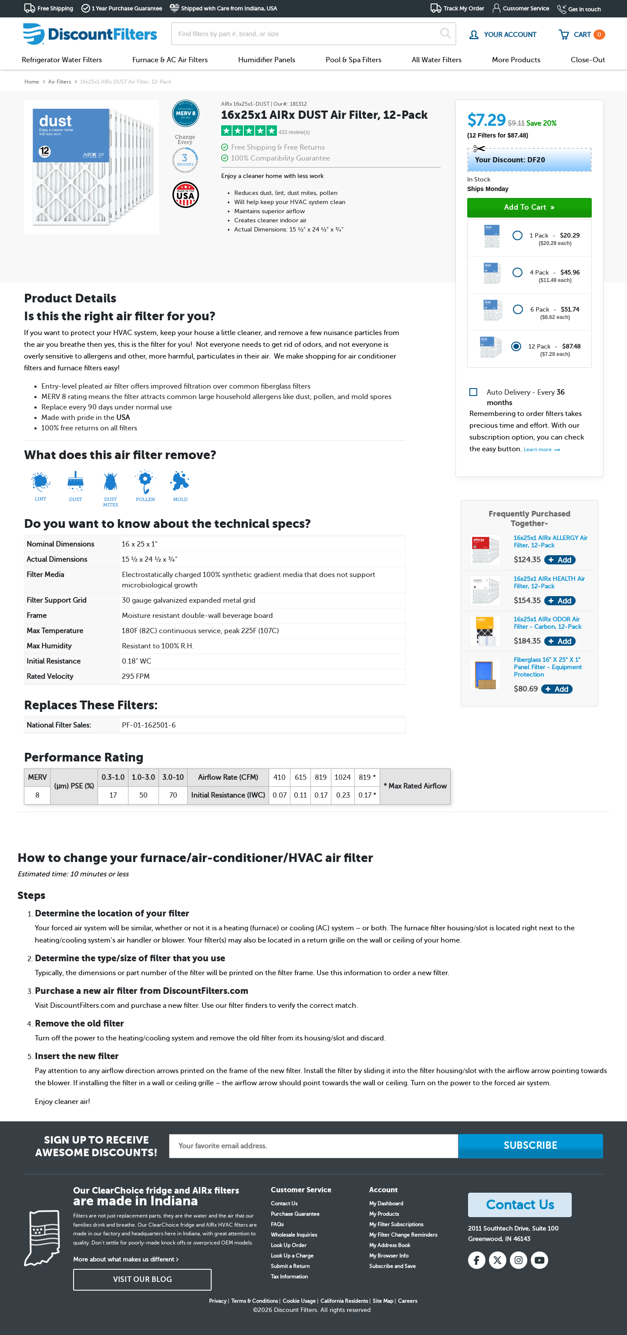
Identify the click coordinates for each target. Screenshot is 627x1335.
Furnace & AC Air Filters (170, 60)
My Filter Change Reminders (403, 1235)
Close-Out (588, 60)
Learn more (538, 449)
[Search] (445, 33)
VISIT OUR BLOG (142, 1280)
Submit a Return (290, 1266)
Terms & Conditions (254, 1301)
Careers (407, 1301)
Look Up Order (289, 1245)
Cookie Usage (299, 1301)
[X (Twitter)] (497, 1260)
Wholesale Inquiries (294, 1235)
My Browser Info (388, 1256)
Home (31, 82)
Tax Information (289, 1277)
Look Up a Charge (292, 1256)
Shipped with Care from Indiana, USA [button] (229, 8)
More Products (516, 60)
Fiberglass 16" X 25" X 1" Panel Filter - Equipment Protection (548, 667)
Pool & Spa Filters (353, 60)
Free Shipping (55, 8)
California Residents (344, 1301)
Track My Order (464, 8)
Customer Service (526, 8)
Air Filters (59, 82)
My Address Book (389, 1245)
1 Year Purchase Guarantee (127, 8)
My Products (384, 1214)
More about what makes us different (123, 1259)
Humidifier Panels (266, 60)
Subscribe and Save (392, 1266)
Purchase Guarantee (295, 1214)
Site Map (383, 1301)
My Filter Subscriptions (396, 1224)
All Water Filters (437, 60)
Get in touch (584, 9)
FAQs (277, 1224)
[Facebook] (476, 1260)
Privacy (217, 1301)
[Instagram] (518, 1260)
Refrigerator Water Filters (62, 60)
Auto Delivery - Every (526, 398)
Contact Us (284, 1204)
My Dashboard (386, 1204)
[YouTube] (539, 1260)
